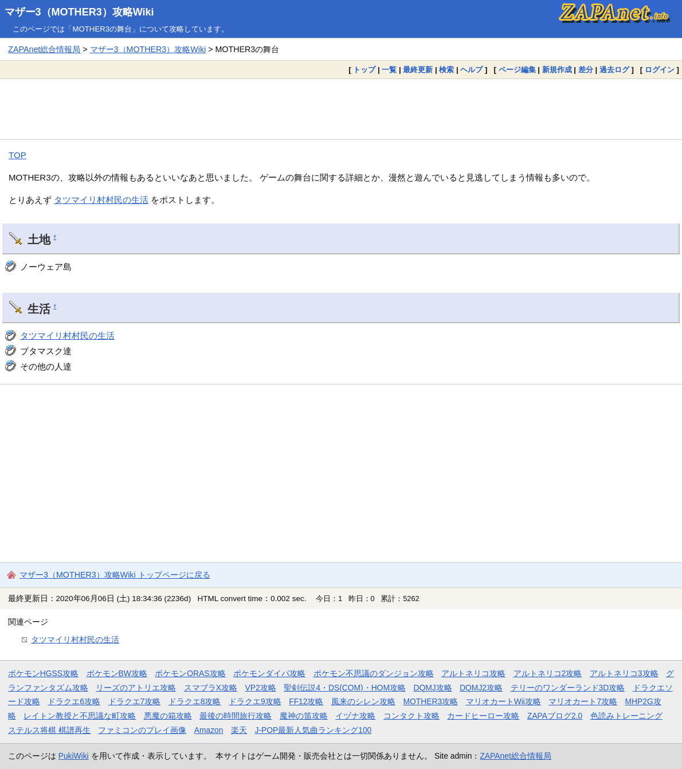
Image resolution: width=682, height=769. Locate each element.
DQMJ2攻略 (481, 687)
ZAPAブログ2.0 (554, 715)
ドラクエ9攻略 (255, 701)
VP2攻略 (260, 687)
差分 (585, 69)
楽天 (239, 730)
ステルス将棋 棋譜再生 (49, 730)
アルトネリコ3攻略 (624, 673)
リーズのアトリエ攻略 (136, 687)
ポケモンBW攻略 (117, 673)
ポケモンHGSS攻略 (43, 673)
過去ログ (614, 69)
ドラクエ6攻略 (74, 701)
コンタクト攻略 (411, 715)
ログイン (660, 69)
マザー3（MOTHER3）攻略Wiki (79, 12)
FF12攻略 (306, 701)
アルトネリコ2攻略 (548, 673)
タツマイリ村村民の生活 (101, 200)
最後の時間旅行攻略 (235, 715)
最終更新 (418, 69)
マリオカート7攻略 (582, 701)
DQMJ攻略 (432, 687)
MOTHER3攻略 (430, 701)
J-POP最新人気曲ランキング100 (312, 730)
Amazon (209, 730)
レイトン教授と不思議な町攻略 (79, 715)
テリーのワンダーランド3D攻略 (568, 687)
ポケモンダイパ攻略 (269, 673)
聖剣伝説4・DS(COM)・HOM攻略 (345, 687)
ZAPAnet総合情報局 (44, 49)
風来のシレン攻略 (363, 701)
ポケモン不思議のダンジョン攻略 (373, 673)
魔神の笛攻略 (304, 715)
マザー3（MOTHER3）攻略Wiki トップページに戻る (114, 574)
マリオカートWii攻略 (503, 701)
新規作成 (557, 69)
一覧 (389, 69)
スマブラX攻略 (210, 687)
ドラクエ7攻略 (134, 701)
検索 (446, 69)
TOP (17, 155)
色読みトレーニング (626, 715)
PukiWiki (73, 755)
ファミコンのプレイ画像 (142, 730)
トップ (364, 69)
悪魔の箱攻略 (168, 715)
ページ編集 (517, 69)
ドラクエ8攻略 (194, 701)
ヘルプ (471, 69)
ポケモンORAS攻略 (190, 673)
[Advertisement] (341, 109)
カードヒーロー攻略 (483, 715)
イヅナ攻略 (355, 715)
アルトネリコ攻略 (473, 673)
